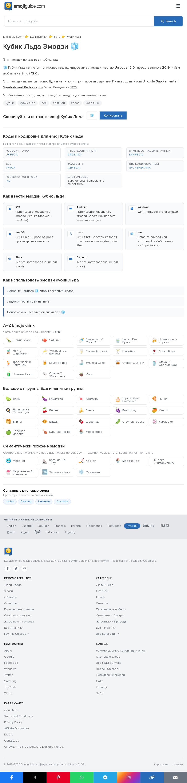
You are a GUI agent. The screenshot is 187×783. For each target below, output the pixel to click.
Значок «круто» (56, 472)
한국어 (11, 532)
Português (114, 526)
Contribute (11, 710)
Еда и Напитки (106, 627)
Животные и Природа (111, 621)
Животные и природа (19, 621)
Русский (132, 526)
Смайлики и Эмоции (110, 615)
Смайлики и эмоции (18, 615)
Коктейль (125, 351)
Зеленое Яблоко (15, 432)
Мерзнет (15, 461)
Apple (8, 650)
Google (9, 656)
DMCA (8, 734)
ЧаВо (99, 693)
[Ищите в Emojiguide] (79, 21)
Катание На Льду (53, 461)
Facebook (11, 663)
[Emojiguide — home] (24, 6)
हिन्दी (37, 532)
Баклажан (52, 399)
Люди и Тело (105, 585)
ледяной (59, 103)
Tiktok (8, 693)
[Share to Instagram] (128, 777)
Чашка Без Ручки (126, 340)
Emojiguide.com (13, 36)
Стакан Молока (92, 351)
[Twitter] (16, 568)
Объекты (10, 597)
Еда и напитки (38, 36)
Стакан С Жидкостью (53, 375)
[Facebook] (7, 568)
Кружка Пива (54, 363)
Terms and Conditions (18, 716)
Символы (10, 603)
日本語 (164, 526)
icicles (10, 501)
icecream (44, 501)
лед (44, 103)
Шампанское (18, 340)
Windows (10, 669)
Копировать (113, 115)
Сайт (99, 681)
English (11, 526)
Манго (159, 410)
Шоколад (88, 422)
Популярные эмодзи (110, 675)
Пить (57, 36)
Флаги (8, 591)
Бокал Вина (163, 351)
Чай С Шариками (16, 352)
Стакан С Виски (129, 363)
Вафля (50, 422)
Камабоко (162, 422)
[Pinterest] (24, 568)
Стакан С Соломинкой (164, 363)
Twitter (8, 675)
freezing (26, 501)
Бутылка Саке (91, 363)
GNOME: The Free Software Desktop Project (34, 746)
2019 (73, 87)
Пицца (159, 399)
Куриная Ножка (56, 432)
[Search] (168, 21)
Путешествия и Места (111, 609)
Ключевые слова (108, 656)
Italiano (76, 526)
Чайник (50, 340)
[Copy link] (152, 777)
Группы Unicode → (16, 634)
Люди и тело (13, 585)
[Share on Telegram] (105, 777)
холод (75, 103)
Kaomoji (101, 687)
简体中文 (149, 526)
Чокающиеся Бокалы (55, 352)
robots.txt (177, 764)
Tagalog (70, 532)
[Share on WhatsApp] (81, 777)
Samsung (10, 681)
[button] (32, 152)
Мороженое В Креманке (18, 473)
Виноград (125, 410)
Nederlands (94, 526)
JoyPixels (10, 687)
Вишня (50, 410)
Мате (85, 374)
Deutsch (43, 526)
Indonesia (52, 532)
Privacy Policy (13, 722)
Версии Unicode (107, 669)
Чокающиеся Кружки (164, 340)
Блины (13, 422)
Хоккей (87, 461)
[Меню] (178, 6)
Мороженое (90, 432)
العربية (25, 532)
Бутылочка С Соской (90, 340)
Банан (86, 410)
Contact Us (11, 740)
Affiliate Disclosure (16, 728)
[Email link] (175, 777)
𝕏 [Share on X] (35, 777)
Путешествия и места (19, 609)
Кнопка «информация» (162, 461)
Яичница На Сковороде (17, 411)
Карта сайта (161, 764)
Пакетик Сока (18, 374)
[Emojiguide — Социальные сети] (8, 551)
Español (27, 526)
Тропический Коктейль (18, 363)
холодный (92, 103)
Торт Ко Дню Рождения (127, 399)
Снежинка (89, 472)
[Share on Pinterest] (58, 777)
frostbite (62, 501)
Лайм (12, 399)
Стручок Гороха (129, 422)
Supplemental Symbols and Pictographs (86, 182)
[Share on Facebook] (11, 777)
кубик (10, 103)
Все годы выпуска (108, 663)
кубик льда (27, 103)
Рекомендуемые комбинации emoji (120, 650)
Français (60, 526)
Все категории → (107, 634)
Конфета (88, 399)
